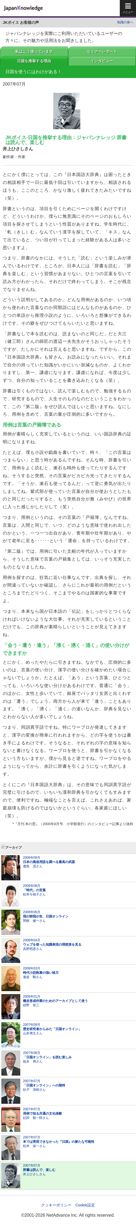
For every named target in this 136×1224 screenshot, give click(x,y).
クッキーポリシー (56, 1205)
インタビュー (102, 61)
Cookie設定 (85, 1205)
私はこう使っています (34, 51)
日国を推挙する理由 (34, 61)
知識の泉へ (125, 22)
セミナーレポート (102, 51)
